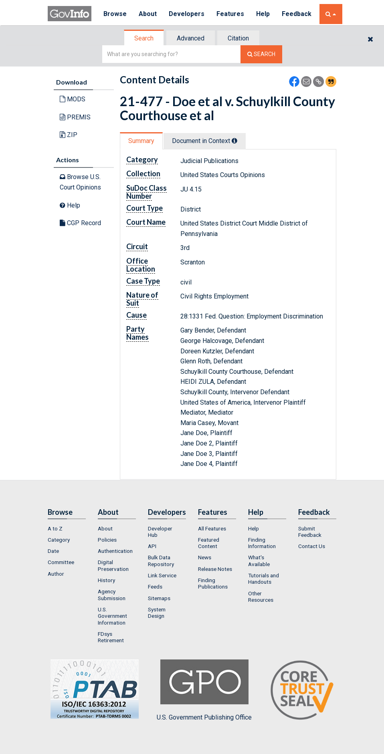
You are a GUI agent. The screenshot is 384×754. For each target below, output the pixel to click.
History (106, 580)
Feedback (296, 14)
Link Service (162, 575)
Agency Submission (111, 594)
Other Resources (260, 596)
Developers (186, 14)
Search (144, 38)
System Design (157, 612)
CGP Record (80, 223)
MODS (72, 99)
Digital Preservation (113, 565)
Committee (61, 562)
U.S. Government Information (112, 616)
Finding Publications (213, 583)
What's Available (259, 560)
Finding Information (262, 542)
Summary (141, 141)
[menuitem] (67, 528)
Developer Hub (160, 531)
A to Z (55, 528)
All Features (212, 528)
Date (53, 551)
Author (56, 574)
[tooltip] (234, 140)
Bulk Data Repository (161, 560)
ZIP (68, 135)
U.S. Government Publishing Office (204, 690)
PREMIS (75, 117)
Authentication (115, 551)
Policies (107, 539)
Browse (115, 14)
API (152, 546)
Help (263, 14)
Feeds (155, 586)
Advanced (190, 38)
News (204, 557)
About (148, 14)
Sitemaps (159, 598)
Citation (238, 38)
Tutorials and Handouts (263, 578)
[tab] (144, 38)
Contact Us (311, 546)
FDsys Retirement (111, 637)
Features (230, 14)
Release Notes (215, 569)
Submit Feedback (309, 531)
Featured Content (208, 542)
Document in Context (204, 141)
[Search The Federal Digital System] (261, 54)
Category (59, 539)
